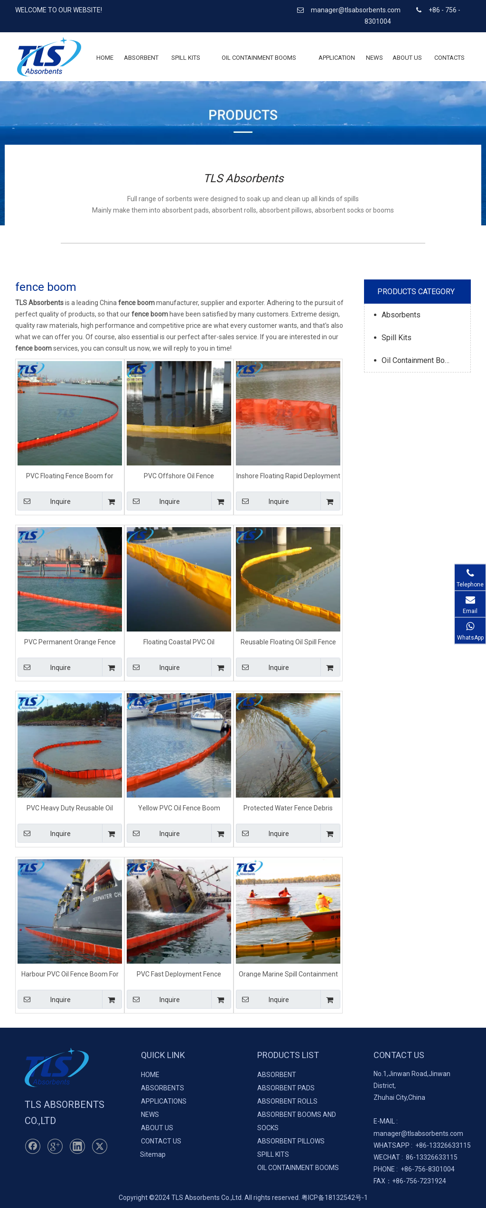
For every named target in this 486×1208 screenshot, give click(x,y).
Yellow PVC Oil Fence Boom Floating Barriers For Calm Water (179, 807)
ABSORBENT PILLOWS (291, 1141)
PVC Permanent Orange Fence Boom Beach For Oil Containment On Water (70, 641)
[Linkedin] (77, 1146)
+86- (422, 1145)
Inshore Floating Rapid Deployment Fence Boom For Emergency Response (288, 475)
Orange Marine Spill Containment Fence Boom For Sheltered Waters (288, 973)
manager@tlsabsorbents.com (356, 10)
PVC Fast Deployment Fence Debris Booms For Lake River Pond (179, 973)
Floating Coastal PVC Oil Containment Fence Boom (179, 641)
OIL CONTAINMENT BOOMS (298, 1167)
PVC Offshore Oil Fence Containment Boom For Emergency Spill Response (179, 475)
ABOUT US (157, 1128)
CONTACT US (161, 1141)
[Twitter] (99, 1146)
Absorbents (401, 314)
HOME (150, 1074)
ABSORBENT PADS (286, 1088)
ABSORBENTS (162, 1088)
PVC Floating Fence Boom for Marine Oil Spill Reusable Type (70, 475)
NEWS (150, 1114)
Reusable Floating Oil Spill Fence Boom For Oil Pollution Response (288, 641)
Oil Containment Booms (420, 360)
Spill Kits (396, 337)
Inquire (44, 501)
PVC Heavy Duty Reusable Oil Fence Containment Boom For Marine (69, 807)
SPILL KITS (273, 1154)
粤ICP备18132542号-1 (334, 1197)
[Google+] (55, 1146)
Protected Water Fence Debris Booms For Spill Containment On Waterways (288, 807)
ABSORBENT (276, 1074)
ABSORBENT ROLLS (287, 1101)
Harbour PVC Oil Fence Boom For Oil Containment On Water (70, 973)
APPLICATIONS (164, 1101)
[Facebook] (32, 1146)
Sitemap (153, 1154)
